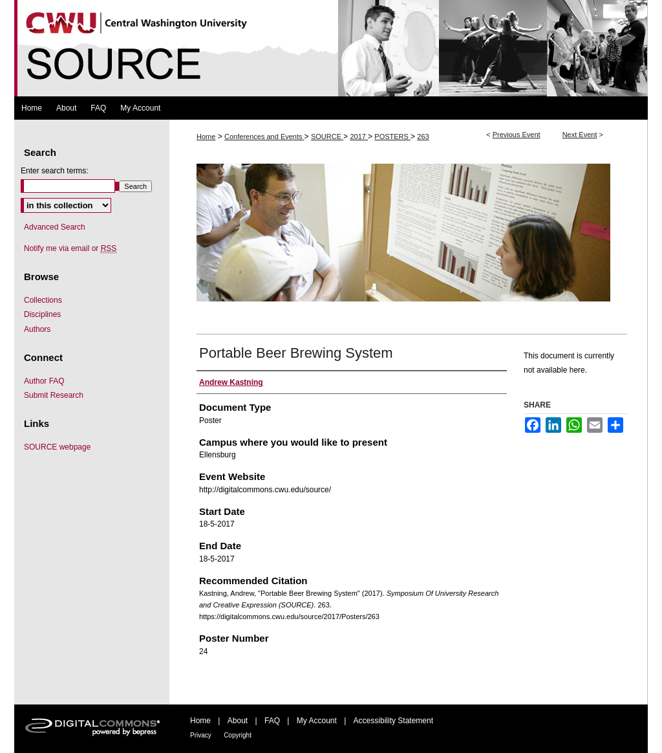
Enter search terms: (55, 170)
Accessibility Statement (393, 720)
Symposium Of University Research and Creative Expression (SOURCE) (331, 48)
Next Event (579, 134)
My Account (317, 720)
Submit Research (53, 395)
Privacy (200, 735)
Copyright (237, 735)
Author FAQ (44, 381)
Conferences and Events (264, 136)
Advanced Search (54, 227)
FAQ (272, 720)
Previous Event (516, 134)
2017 (359, 136)
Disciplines (42, 314)
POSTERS (392, 136)
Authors (37, 329)
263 (423, 136)
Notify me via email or (70, 248)
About (238, 720)
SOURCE (327, 136)
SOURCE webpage (57, 447)
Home (206, 136)
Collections (43, 300)
